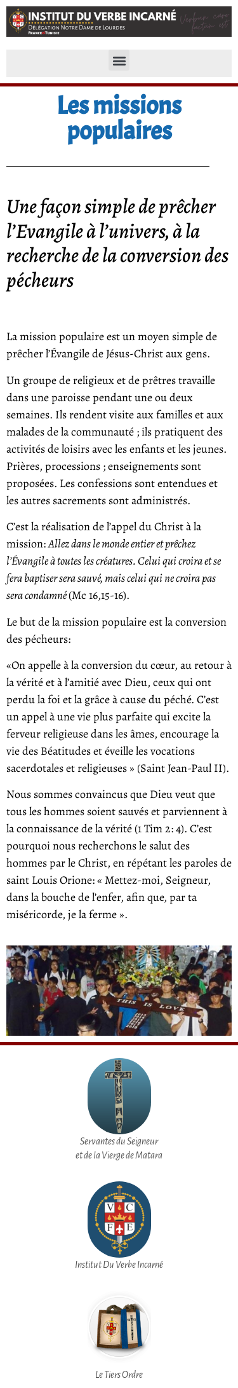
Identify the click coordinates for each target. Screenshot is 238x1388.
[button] (119, 60)
